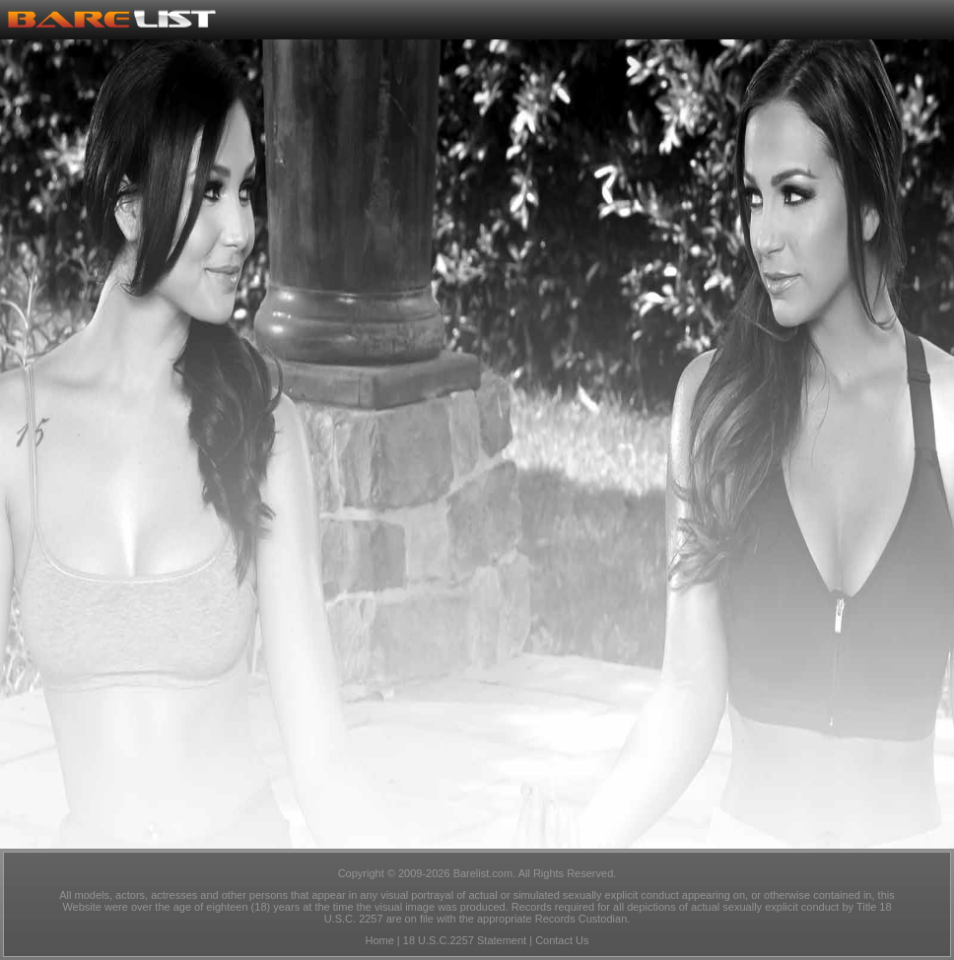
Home (379, 940)
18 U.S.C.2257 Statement (464, 940)
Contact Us (561, 940)
